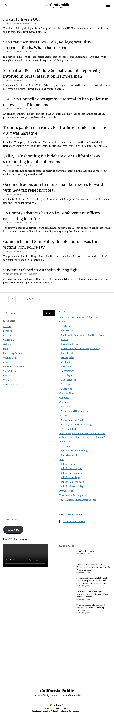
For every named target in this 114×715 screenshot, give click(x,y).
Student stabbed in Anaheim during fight (41, 270)
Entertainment (69, 455)
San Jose (65, 384)
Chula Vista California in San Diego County (84, 335)
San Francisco (68, 379)
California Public (57, 4)
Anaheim (66, 326)
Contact (63, 402)
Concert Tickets (67, 393)
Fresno (64, 339)
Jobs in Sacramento (71, 472)
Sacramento (67, 370)
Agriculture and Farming (74, 450)
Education (64, 406)
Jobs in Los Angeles (71, 468)
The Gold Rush (69, 429)
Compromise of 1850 (72, 420)
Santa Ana (66, 388)
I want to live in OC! (21, 19)
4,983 (30, 299)
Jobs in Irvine (68, 464)
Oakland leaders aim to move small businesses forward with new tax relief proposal (53, 187)
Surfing (7, 375)
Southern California (13, 366)
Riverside (66, 366)
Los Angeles (67, 357)
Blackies (7, 335)
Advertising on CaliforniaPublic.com (78, 317)
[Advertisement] (29, 593)
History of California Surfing (76, 424)
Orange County (11, 357)
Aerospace (66, 446)
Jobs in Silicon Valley (72, 486)
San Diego (66, 375)
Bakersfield (67, 330)
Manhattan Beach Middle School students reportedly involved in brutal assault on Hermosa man (52, 73)
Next (41, 299)
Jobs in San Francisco (72, 481)
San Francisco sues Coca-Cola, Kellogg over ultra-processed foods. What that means (48, 44)
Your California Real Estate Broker (77, 499)
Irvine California (70, 344)
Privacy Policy (66, 490)
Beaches (7, 330)
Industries (64, 441)
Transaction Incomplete (72, 495)
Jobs (61, 459)
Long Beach (67, 353)
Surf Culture (9, 371)
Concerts (64, 397)
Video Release (10, 384)
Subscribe (13, 529)
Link (5, 348)
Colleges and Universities (74, 411)
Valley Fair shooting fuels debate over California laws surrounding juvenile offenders (51, 158)
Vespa (6, 380)
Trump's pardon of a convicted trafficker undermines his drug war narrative (92, 608)
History (63, 415)
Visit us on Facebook (71, 514)
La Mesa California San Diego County (80, 348)
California (8, 339)
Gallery (7, 344)
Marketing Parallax (13, 353)
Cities (62, 321)
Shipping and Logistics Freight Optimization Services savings (57, 711)
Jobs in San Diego (70, 477)
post (5, 362)
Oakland (65, 361)
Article (7, 326)
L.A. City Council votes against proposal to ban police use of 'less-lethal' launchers (92, 594)
